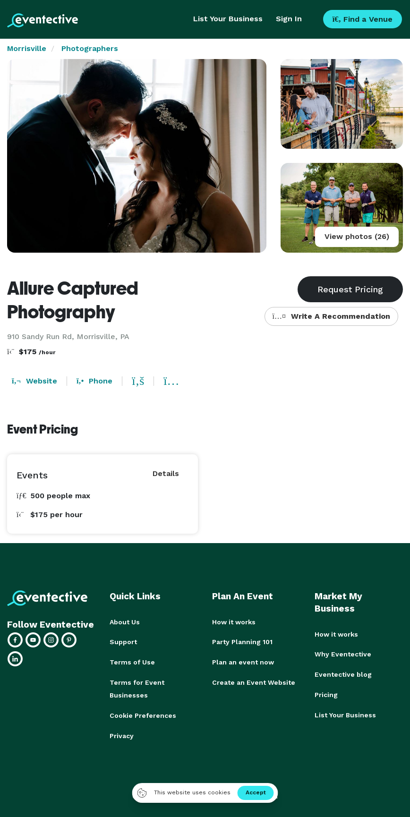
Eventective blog (343, 674)
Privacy (122, 733)
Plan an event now (243, 661)
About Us (125, 622)
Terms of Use (132, 661)
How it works (234, 622)
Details (166, 473)
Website (34, 380)
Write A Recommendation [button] (331, 316)
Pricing (326, 694)
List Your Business (228, 18)
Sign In (289, 18)
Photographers (89, 48)
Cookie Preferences (143, 713)
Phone (94, 380)
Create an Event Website (253, 681)
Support (123, 642)
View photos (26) (357, 236)
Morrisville (26, 48)
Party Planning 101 (242, 642)
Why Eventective (343, 654)
